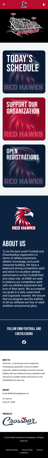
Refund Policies (12, 450)
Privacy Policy (27, 450)
